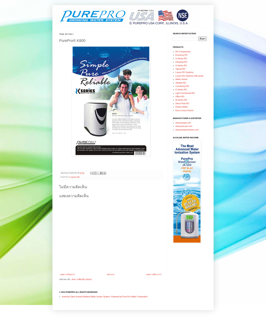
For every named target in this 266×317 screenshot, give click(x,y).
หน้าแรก (110, 274)
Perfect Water (181, 107)
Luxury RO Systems (184, 72)
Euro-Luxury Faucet (184, 110)
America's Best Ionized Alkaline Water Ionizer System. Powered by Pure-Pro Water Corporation (105, 296)
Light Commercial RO (185, 93)
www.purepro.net (183, 123)
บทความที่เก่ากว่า (154, 274)
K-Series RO (74, 177)
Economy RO (181, 55)
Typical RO (180, 69)
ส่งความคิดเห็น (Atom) (82, 279)
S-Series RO (181, 65)
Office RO (179, 96)
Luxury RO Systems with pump (189, 76)
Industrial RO (181, 62)
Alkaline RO (180, 83)
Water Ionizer (181, 79)
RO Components (183, 51)
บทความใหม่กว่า (67, 274)
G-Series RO (181, 58)
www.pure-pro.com (183, 126)
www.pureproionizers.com (187, 130)
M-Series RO (181, 100)
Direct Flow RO (182, 103)
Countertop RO (182, 86)
